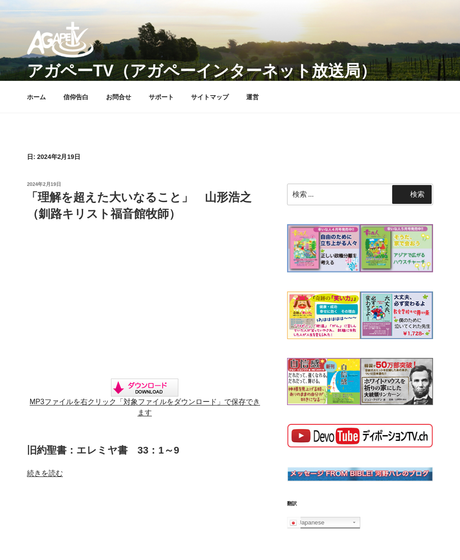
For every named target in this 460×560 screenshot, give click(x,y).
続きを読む (45, 473)
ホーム (36, 97)
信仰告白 (75, 97)
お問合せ (118, 97)
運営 (252, 97)
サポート (161, 97)
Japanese (307, 522)
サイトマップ (210, 97)
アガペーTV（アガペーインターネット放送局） (201, 71)
